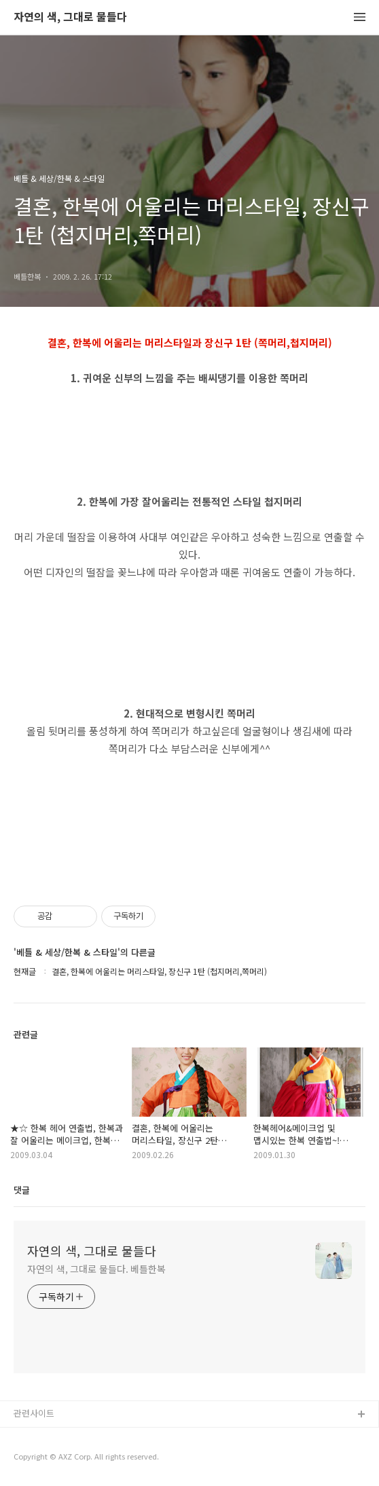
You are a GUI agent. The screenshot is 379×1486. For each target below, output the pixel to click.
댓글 (22, 1189)
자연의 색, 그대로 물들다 (70, 17)
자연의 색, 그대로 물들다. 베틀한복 (96, 1269)
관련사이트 (34, 1413)
